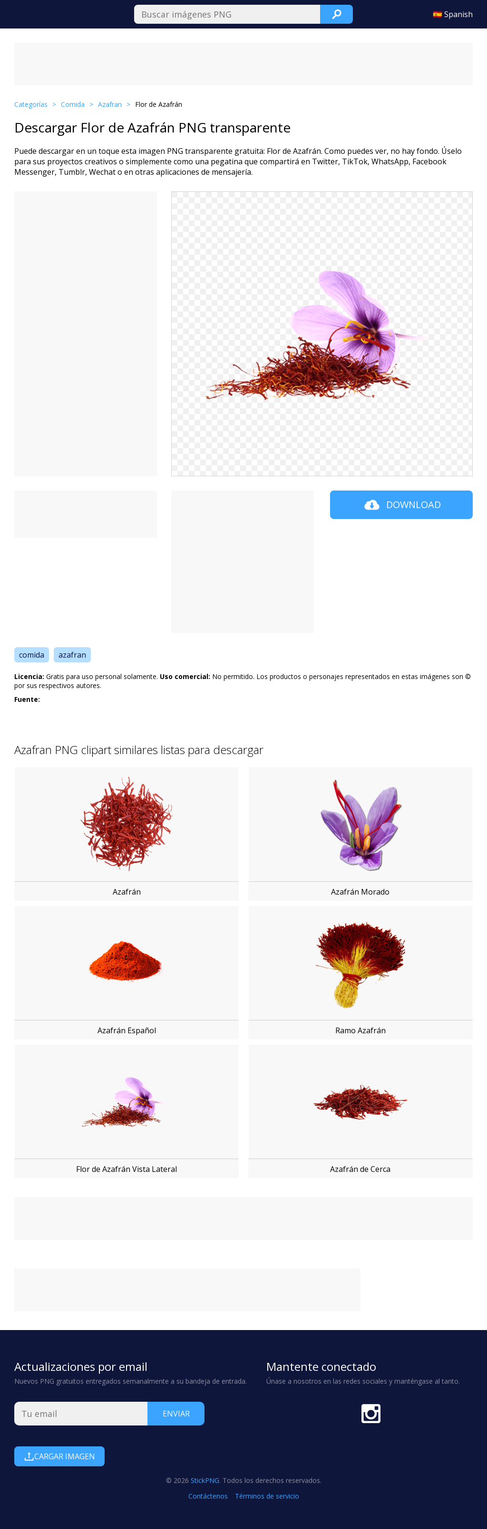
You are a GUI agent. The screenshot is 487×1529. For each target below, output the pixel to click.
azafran (72, 655)
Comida (73, 104)
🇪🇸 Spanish (453, 14)
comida (31, 655)
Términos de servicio (267, 1496)
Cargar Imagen (59, 1456)
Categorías (31, 104)
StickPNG (205, 1480)
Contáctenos (208, 1496)
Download (401, 504)
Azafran (110, 104)
